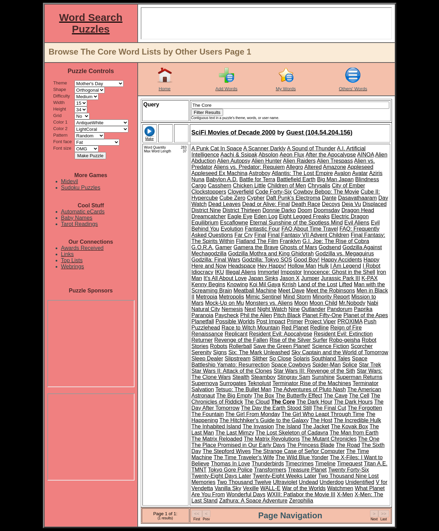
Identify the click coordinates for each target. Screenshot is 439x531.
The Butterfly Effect (299, 396)
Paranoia (202, 315)
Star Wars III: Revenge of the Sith (314, 371)
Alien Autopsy (233, 161)
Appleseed (360, 167)
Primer (295, 321)
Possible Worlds (235, 321)
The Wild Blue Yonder (302, 457)
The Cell (359, 396)
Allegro (294, 167)
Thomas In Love (230, 463)
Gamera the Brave (255, 247)
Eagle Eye (239, 216)
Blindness (367, 179)
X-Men (345, 494)
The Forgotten (365, 408)
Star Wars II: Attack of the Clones (232, 371)
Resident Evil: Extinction (343, 334)
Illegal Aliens (241, 272)
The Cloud (257, 402)
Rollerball (240, 346)
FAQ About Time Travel (309, 229)
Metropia (206, 297)
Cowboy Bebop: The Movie (326, 192)
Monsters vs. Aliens (269, 303)
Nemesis (232, 309)
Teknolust (259, 383)
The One (368, 439)
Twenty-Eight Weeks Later (284, 476)
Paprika (363, 309)
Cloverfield (241, 192)
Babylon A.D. (222, 179)
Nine (294, 309)
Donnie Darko (279, 210)
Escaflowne (234, 223)
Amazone (334, 167)
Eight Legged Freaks (304, 216)
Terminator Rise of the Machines (312, 383)
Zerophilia (301, 501)
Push (370, 321)
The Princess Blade (311, 445)
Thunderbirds (268, 463)
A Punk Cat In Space (217, 148)
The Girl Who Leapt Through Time (323, 414)
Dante (329, 198)
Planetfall (203, 321)
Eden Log (266, 216)
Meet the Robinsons (330, 290)
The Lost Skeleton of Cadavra (292, 433)
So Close (280, 358)
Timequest (349, 463)
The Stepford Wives (227, 451)
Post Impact (270, 321)
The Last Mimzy (234, 433)
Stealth (241, 377)
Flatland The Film (257, 241)
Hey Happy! (271, 266)
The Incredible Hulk (357, 420)
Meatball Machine (254, 290)
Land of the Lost (317, 284)
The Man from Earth (354, 433)
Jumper (310, 278)
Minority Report (331, 297)
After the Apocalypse (330, 155)
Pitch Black (287, 315)
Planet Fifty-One (322, 315)
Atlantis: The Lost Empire (302, 173)
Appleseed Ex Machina (220, 173)
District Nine (206, 210)
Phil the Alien (256, 315)
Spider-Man (326, 365)
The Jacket (315, 426)
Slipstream (237, 358)
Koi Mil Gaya (265, 284)
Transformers (270, 470)
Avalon (342, 173)
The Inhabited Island (216, 426)
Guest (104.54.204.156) (319, 132)
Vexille (251, 488)
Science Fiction (330, 346)
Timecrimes (299, 463)
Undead (308, 482)
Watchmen (340, 488)
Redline (319, 328)
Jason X (290, 278)
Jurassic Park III (340, 278)
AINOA (365, 155)
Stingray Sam (293, 377)
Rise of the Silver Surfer (298, 340)
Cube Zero (232, 198)
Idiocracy (202, 272)
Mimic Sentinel (263, 297)
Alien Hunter (267, 161)
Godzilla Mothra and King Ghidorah (271, 253)
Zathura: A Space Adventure (253, 501)
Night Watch (272, 309)
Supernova (205, 383)
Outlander (313, 309)
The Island (288, 426)
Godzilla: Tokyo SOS (267, 260)
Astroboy (259, 173)
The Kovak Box (349, 426)
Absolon (268, 155)
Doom (305, 210)
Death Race (306, 204)
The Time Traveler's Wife (243, 457)
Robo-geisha (344, 340)
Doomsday (327, 210)
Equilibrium (205, 223)
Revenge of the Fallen (241, 340)
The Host (321, 420)
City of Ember (348, 185)
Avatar (360, 173)
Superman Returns (359, 377)
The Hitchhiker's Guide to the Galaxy (264, 420)
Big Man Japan (335, 179)
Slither (259, 358)
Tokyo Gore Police (230, 470)
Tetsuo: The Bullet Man (243, 389)
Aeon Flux (292, 155)
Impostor (291, 272)
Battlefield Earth (296, 179)
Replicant (235, 334)
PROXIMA (349, 321)
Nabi (372, 303)
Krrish (289, 284)
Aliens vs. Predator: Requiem (249, 167)
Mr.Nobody (352, 303)
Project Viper (320, 321)
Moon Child (323, 303)
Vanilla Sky (228, 488)
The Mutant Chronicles (329, 439)
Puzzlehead (206, 328)
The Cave (335, 396)
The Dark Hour (315, 402)
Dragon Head (358, 210)
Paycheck (227, 315)
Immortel (268, 272)
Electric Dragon (350, 216)
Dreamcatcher (209, 216)
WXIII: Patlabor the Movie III (301, 494)
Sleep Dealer (207, 358)
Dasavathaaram (357, 198)
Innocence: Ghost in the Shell (339, 272)
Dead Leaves (224, 204)
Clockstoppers (209, 192)
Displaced (374, 204)
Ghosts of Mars (298, 247)
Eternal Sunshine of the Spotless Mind (296, 223)
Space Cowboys (291, 365)
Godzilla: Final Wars (216, 260)
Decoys (331, 204)
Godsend (330, 247)
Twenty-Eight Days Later (221, 476)
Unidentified (359, 482)
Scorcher (362, 346)
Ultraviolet (285, 482)
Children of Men (286, 185)
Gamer (223, 247)
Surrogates (232, 383)
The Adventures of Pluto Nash (309, 389)
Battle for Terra (257, 179)
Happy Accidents (341, 260)
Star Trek (370, 365)
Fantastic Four (262, 229)
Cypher (256, 198)
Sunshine (323, 377)
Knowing (237, 284)
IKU (219, 272)
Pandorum (340, 309)
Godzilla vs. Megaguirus (344, 253)
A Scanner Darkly (264, 148)
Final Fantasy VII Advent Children (308, 235)
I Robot (372, 266)
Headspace (242, 266)
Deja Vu (351, 204)
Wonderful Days (246, 494)
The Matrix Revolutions (272, 439)
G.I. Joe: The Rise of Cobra (335, 241)
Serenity (202, 352)
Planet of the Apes (365, 315)
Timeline (325, 463)
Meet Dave (291, 290)
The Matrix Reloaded (217, 439)
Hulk (323, 266)
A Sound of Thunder (311, 148)
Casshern (219, 185)
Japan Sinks (263, 278)
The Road (348, 445)
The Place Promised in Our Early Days (239, 445)
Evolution (232, 229)
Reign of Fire (346, 328)
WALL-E (270, 488)
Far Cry (243, 235)
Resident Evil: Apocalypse (280, 334)
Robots (219, 346)
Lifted (345, 284)
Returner (202, 340)
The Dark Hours (353, 402)
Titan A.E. (376, 463)
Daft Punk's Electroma (293, 198)
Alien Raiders (299, 161)
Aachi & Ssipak (238, 155)
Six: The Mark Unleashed (259, 352)
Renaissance (207, 334)
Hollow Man (302, 266)
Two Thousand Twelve (244, 482)
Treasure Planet (307, 470)
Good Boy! (306, 260)
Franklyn (290, 241)
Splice (349, 365)
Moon (301, 303)
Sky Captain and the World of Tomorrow (339, 352)
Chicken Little (249, 185)
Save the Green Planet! (281, 346)
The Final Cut (329, 408)
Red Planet (295, 328)
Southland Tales (330, 358)
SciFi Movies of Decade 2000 (234, 132)
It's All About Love (225, 278)
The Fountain (208, 414)
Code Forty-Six (273, 192)
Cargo (199, 185)
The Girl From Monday (252, 414)
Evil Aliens (356, 223)
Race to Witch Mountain (251, 328)
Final (260, 235)
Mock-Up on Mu (224, 303)
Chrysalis (319, 185)
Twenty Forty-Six (348, 470)
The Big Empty (234, 396)
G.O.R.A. (203, 247)
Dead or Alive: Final (266, 204)
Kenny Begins (209, 284)
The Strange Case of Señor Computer (298, 451)
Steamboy (263, 377)
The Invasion (258, 426)
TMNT (199, 470)
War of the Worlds (304, 488)
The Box (264, 396)
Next (250, 309)
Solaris (301, 358)
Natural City (206, 309)
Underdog (332, 482)
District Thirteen (241, 210)
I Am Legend (345, 266)
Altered (313, 167)
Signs (220, 352)
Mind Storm (297, 297)
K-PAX (369, 278)
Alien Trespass (335, 161)
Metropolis (231, 297)
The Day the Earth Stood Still (276, 408)
